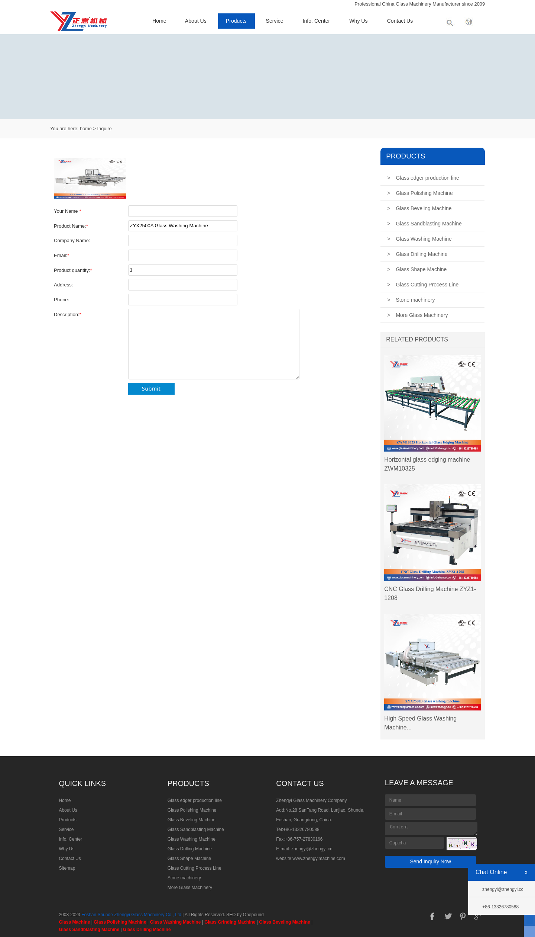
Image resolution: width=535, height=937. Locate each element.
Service (274, 21)
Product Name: (71, 226)
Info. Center (316, 21)
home (86, 128)
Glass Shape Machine (417, 269)
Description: (67, 314)
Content (431, 828)
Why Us (358, 21)
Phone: (61, 299)
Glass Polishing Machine (420, 193)
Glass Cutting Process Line (422, 285)
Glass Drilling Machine (417, 254)
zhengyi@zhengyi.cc (311, 848)
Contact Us (400, 21)
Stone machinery (411, 300)
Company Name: (72, 240)
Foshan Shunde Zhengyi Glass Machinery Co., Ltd (131, 914)
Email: (61, 255)
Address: (63, 285)
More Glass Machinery (417, 315)
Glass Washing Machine (419, 239)
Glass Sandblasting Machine (424, 224)
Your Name (67, 211)
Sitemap (67, 868)
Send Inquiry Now (430, 861)
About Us (196, 21)
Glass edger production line (423, 178)
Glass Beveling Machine (419, 208)
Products (236, 21)
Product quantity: (73, 270)
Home (159, 21)
